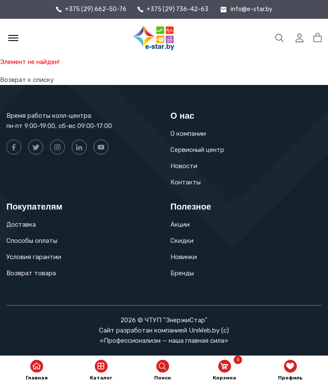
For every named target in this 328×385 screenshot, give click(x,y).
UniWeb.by (204, 330)
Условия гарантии (33, 257)
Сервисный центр (197, 150)
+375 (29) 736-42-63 (177, 9)
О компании (188, 133)
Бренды (182, 273)
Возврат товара (31, 273)
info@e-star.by (251, 9)
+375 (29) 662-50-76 (95, 9)
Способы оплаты (31, 241)
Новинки (183, 257)
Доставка (21, 224)
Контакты (185, 182)
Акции (180, 224)
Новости (183, 166)
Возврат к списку (27, 80)
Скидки (181, 241)
